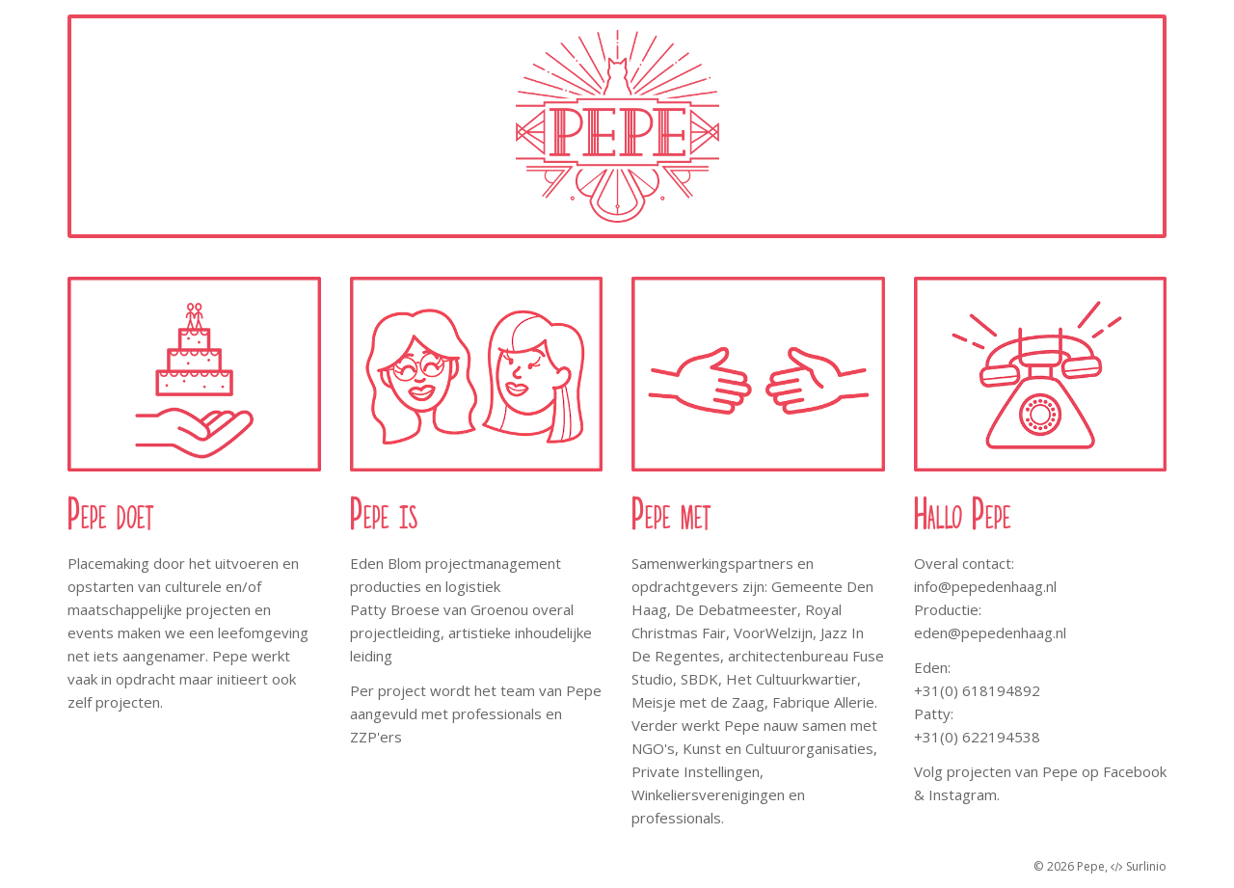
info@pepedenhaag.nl (985, 586)
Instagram (962, 794)
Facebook (1135, 771)
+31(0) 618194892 (977, 690)
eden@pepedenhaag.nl (990, 632)
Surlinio (1146, 866)
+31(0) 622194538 (977, 736)
